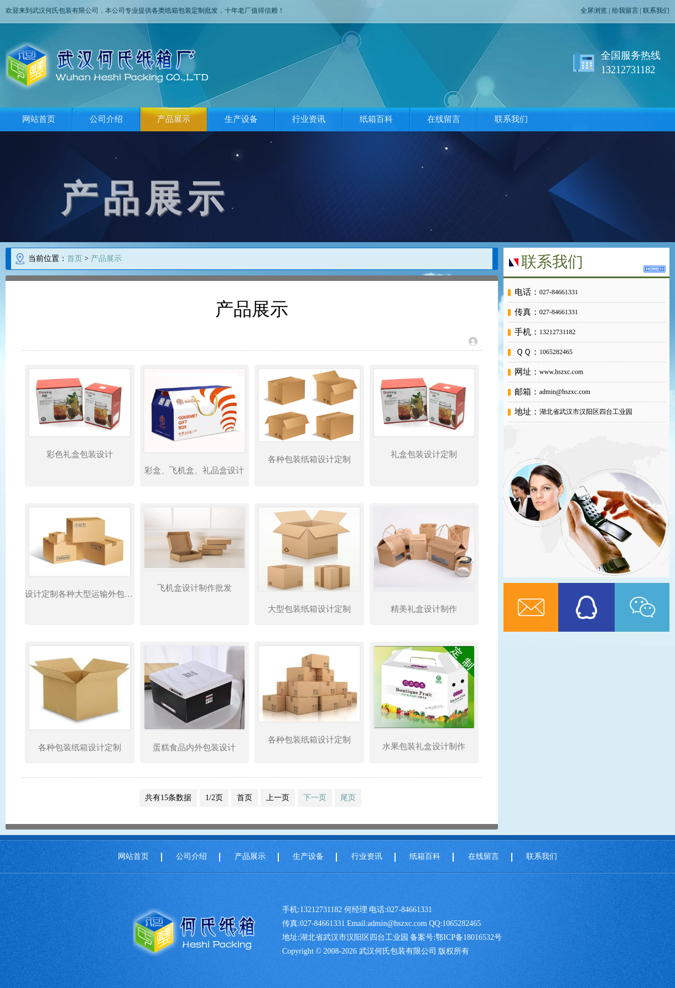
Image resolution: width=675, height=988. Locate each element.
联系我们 (656, 10)
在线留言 (443, 119)
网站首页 (38, 119)
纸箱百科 (376, 119)
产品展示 (173, 119)
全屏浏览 (593, 10)
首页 (74, 258)
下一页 (314, 798)
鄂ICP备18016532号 (468, 937)
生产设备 (241, 119)
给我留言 (625, 10)
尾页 (348, 798)
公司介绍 (106, 119)
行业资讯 (308, 119)
